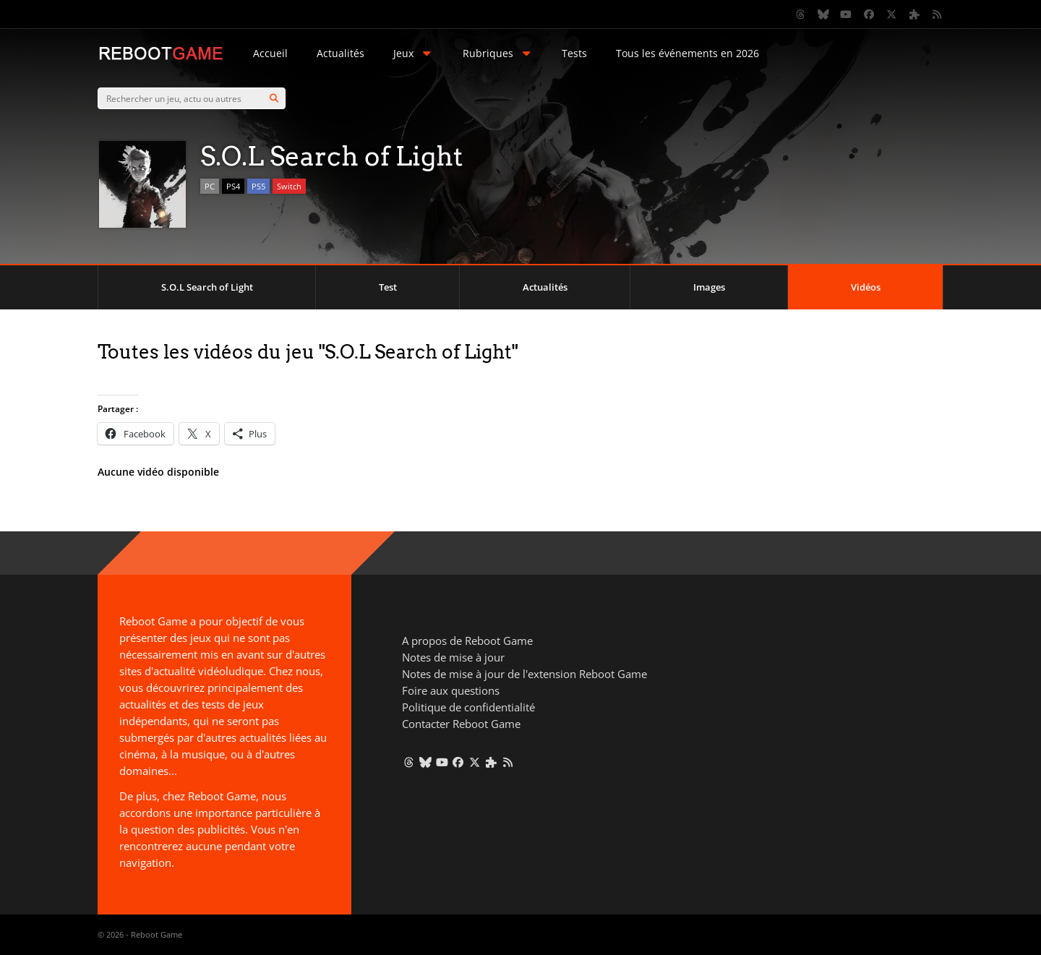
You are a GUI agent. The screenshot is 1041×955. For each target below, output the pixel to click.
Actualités (340, 53)
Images (709, 287)
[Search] (274, 98)
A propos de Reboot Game (467, 640)
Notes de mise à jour (453, 657)
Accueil (270, 53)
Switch (289, 186)
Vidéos (866, 287)
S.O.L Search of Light (207, 287)
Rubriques (498, 53)
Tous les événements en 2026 (687, 53)
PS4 (233, 186)
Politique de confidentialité (468, 707)
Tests (574, 53)
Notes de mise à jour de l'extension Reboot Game (524, 674)
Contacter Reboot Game (461, 723)
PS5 (258, 186)
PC (210, 186)
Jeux (413, 53)
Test (388, 287)
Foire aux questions (451, 690)
